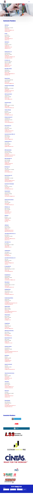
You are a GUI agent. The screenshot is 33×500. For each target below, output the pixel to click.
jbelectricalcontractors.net (9, 231)
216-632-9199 (7, 187)
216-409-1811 (7, 254)
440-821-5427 (7, 261)
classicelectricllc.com (8, 131)
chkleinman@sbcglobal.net (9, 122)
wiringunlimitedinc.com (8, 406)
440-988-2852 (7, 179)
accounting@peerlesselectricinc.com (11, 311)
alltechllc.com (7, 39)
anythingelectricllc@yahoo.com (10, 56)
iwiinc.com (6, 221)
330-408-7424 (7, 237)
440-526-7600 (7, 285)
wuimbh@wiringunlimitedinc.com (10, 405)
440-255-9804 (7, 64)
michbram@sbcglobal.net (9, 271)
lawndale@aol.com (8, 255)
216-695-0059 (7, 219)
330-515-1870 (7, 385)
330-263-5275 (7, 113)
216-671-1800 (7, 404)
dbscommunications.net (9, 156)
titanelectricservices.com (9, 387)
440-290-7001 (7, 310)
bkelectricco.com (7, 66)
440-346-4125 (7, 394)
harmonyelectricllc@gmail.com (10, 196)
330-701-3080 (7, 138)
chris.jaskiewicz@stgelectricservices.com (11, 351)
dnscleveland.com (8, 164)
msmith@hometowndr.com (9, 204)
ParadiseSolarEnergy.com (9, 304)
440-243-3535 (7, 89)
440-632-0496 (7, 278)
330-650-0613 (7, 350)
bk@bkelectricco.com (8, 65)
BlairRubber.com (7, 74)
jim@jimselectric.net (8, 247)
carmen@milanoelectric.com (9, 287)
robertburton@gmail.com (9, 139)
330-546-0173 (7, 334)
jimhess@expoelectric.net (9, 188)
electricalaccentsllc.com (8, 181)
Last (10, 490)
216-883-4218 (7, 45)
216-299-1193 (7, 129)
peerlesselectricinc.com (8, 312)
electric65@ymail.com (8, 335)
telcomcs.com (7, 379)
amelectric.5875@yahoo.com (9, 30)
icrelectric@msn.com (8, 211)
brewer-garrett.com (8, 91)
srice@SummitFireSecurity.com (10, 369)
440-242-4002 (7, 203)
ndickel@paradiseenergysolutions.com (11, 302)
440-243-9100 (7, 82)
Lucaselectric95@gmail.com (9, 262)
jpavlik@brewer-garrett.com (9, 90)
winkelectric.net (7, 396)
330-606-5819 (7, 327)
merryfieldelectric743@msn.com (10, 279)
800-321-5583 (7, 72)
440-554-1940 (7, 270)
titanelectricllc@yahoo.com (9, 386)
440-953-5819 (7, 359)
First (3, 490)
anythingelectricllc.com (8, 57)
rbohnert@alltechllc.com (9, 38)
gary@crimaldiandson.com (9, 146)
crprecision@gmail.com (8, 99)
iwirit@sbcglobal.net (8, 360)
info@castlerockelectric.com (9, 107)
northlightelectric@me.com (9, 294)
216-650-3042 (7, 194)
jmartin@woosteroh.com (9, 114)
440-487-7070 (7, 341)
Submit (24, 489)
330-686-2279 (7, 55)
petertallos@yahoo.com (8, 171)
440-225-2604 (7, 318)
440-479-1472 (7, 293)
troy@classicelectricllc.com (9, 130)
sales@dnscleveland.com (9, 163)
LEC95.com (6, 264)
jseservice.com (7, 239)
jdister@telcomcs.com (8, 378)
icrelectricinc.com (7, 213)
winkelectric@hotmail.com (9, 395)
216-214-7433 (7, 368)
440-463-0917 (7, 28)
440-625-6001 (7, 37)
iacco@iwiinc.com (7, 220)
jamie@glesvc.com (8, 319)
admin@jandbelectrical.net (9, 230)
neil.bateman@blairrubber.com (10, 73)
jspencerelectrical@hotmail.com (10, 238)
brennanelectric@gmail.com (9, 83)
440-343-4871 (7, 170)
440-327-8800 (7, 245)
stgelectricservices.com (8, 352)
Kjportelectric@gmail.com (9, 328)
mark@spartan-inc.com (8, 342)
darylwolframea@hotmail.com (10, 180)
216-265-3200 (7, 153)
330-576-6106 (7, 210)
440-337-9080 (7, 106)
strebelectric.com (7, 361)
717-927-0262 (7, 301)
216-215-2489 (7, 145)
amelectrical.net (7, 31)
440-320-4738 (7, 97)
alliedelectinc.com (8, 48)
